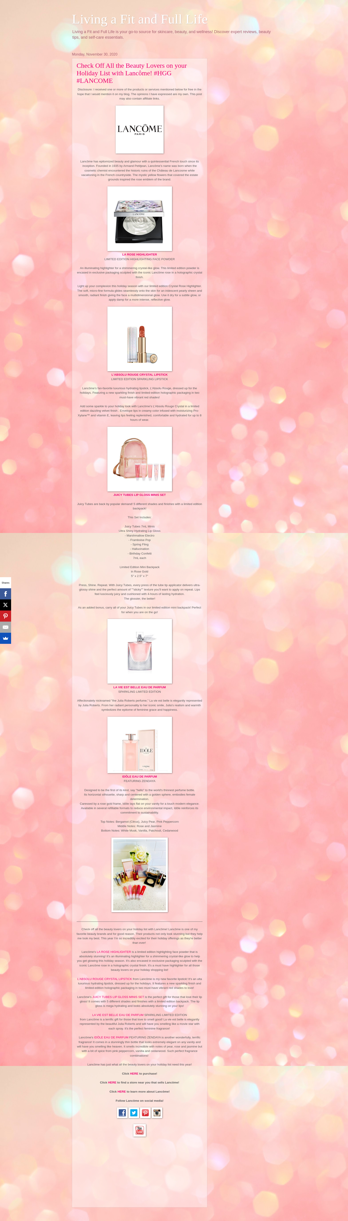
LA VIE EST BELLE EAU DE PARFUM (139, 687)
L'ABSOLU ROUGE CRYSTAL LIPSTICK (139, 374)
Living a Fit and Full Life (140, 19)
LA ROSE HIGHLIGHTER (139, 254)
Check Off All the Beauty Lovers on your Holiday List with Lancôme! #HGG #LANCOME (132, 73)
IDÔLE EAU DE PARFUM (139, 776)
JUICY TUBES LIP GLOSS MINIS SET (139, 495)
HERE (134, 1073)
